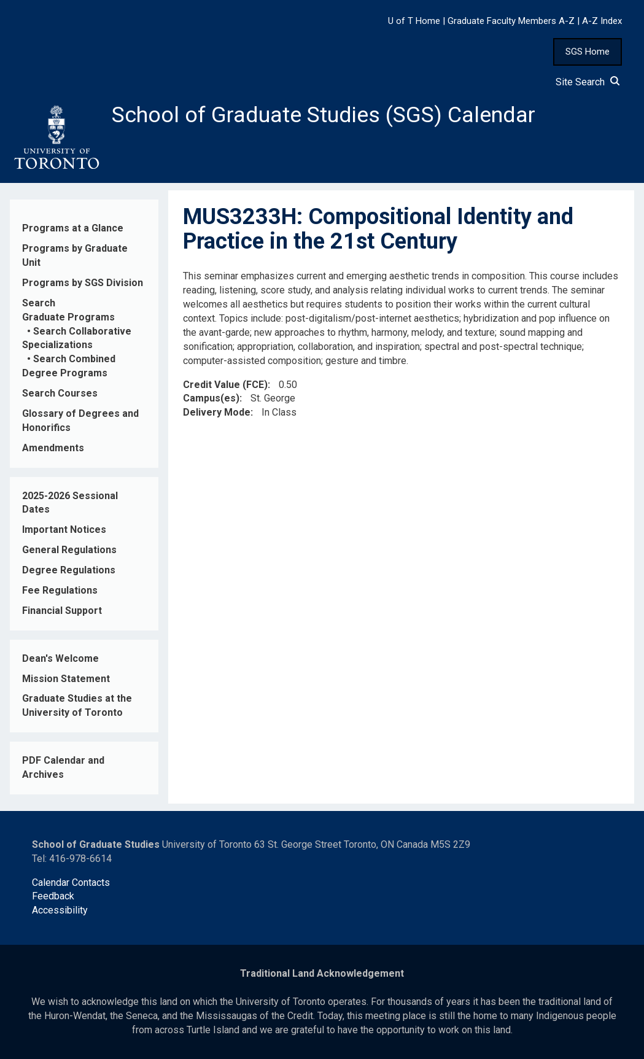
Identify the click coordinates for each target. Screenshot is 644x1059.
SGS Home (587, 51)
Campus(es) (211, 398)
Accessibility (60, 910)
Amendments (53, 448)
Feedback (53, 896)
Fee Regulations (60, 590)
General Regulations (69, 550)
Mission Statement (66, 679)
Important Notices (64, 529)
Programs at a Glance (72, 228)
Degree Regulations (68, 570)
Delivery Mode (216, 412)
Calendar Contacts (71, 882)
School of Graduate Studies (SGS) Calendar (323, 115)
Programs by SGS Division (82, 283)
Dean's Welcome (60, 658)
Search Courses (60, 393)
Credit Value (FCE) (225, 384)
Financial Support (62, 610)
